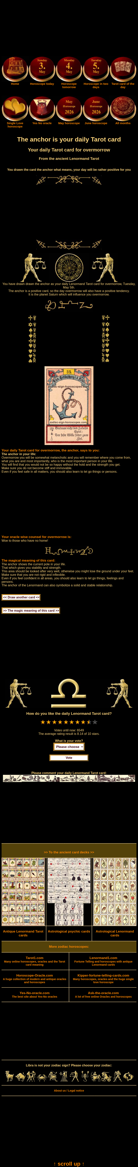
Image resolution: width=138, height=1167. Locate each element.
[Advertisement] (69, 29)
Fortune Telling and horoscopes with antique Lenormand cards (103, 961)
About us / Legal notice (69, 1090)
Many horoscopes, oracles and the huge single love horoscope (103, 979)
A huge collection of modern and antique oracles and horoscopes (34, 979)
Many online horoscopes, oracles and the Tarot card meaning (34, 961)
